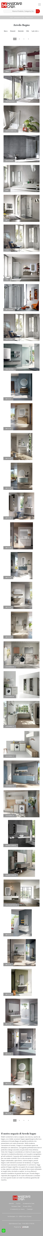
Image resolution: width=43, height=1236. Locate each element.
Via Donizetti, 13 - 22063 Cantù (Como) (19, 1216)
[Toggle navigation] (39, 4)
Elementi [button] (12, 31)
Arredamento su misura (17, 1209)
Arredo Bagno (29, 17)
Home (11, 17)
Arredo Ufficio (27, 1206)
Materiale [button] (21, 31)
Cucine (18, 1203)
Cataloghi (30, 1209)
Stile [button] (27, 31)
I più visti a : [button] (35, 31)
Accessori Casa (16, 1206)
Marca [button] (6, 31)
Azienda (11, 1203)
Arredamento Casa (19, 17)
